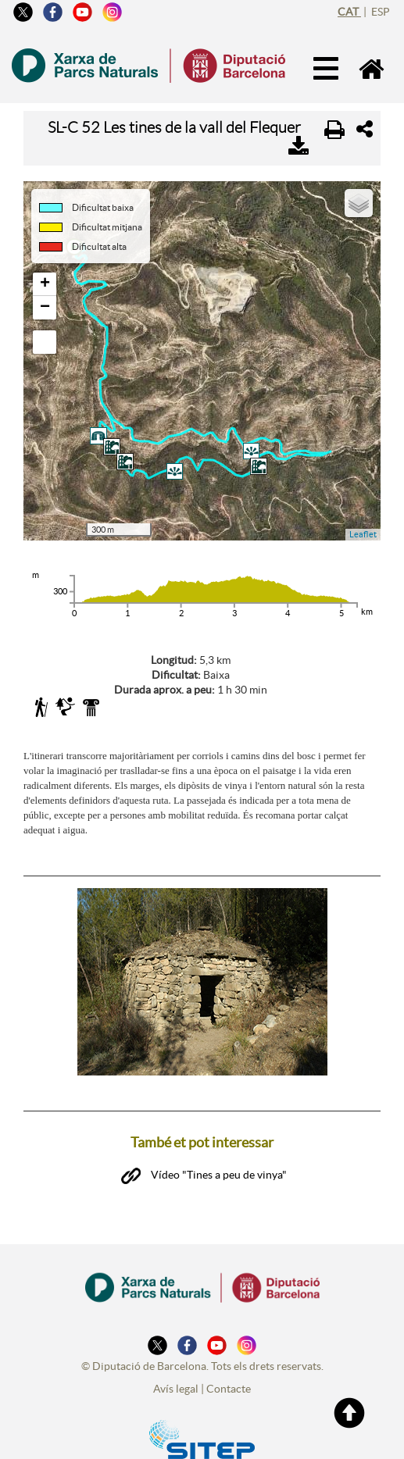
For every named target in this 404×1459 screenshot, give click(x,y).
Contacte (228, 1381)
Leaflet (363, 534)
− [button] (45, 307)
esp (380, 11)
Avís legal (175, 1381)
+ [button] (45, 284)
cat (349, 11)
